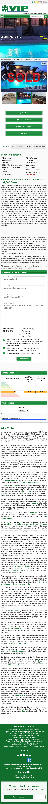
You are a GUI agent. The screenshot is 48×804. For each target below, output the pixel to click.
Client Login (24, 751)
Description (6, 146)
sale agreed (41, 661)
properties (33, 513)
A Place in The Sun (22, 567)
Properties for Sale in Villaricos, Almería (24, 743)
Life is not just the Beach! (17, 644)
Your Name (8, 276)
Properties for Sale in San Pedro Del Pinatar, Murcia (24, 739)
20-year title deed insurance (13, 651)
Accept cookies (18, 797)
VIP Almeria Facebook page (29, 482)
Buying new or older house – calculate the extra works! (24, 583)
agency (36, 503)
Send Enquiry (24, 359)
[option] (24, 98)
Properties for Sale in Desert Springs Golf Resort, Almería (24, 732)
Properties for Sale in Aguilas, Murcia (24, 737)
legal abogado (26, 492)
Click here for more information (30, 790)
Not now (40, 797)
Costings (20, 146)
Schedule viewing (26, 329)
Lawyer (5, 494)
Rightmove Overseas (15, 571)
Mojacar (11, 628)
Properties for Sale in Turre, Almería (24, 745)
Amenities (28, 146)
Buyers (6, 486)
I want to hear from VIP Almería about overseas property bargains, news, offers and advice (21, 349)
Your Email (8, 285)
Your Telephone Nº (10, 294)
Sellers (15, 486)
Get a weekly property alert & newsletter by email (21, 353)
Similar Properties (39, 146)
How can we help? (9, 303)
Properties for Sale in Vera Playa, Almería (24, 734)
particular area (19, 696)
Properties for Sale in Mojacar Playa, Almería (24, 730)
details (24, 711)
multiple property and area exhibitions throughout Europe (25, 524)
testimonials (15, 611)
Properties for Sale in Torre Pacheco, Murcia (24, 735)
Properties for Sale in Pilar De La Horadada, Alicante (24, 741)
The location (24, 331)
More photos (25, 336)
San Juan (19, 628)
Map (13, 146)
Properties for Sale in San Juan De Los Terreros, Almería (24, 747)
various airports (11, 480)
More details (25, 334)
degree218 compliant (11, 665)
